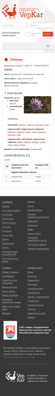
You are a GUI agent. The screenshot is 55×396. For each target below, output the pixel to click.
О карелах (7, 231)
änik (47, 124)
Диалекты (32, 276)
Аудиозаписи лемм (36, 313)
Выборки (6, 313)
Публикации (8, 218)
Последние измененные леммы (11, 301)
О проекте (7, 202)
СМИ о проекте (9, 223)
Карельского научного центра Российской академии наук (35, 331)
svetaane (41, 132)
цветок (17, 97)
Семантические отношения (9, 281)
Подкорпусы (33, 280)
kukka (27, 132)
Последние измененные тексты (37, 239)
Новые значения (10, 295)
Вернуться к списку (13, 65)
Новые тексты (34, 233)
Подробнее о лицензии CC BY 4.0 (19, 357)
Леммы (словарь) (10, 272)
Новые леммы (8, 291)
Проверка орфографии (38, 248)
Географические (35, 288)
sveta (34, 132)
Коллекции (33, 225)
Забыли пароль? (9, 35)
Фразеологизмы (9, 287)
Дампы (5, 239)
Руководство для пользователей (9, 253)
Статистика (7, 235)
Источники (7, 214)
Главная (6, 206)
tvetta (15, 145)
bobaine (11, 132)
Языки (30, 272)
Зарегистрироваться (11, 32)
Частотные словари (37, 244)
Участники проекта (11, 210)
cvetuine (20, 132)
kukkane (27, 142)
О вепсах (6, 227)
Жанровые (33, 284)
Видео (30, 229)
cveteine (22, 124)
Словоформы (8, 276)
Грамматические (35, 305)
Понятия (32, 309)
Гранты (5, 247)
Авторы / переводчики (38, 296)
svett (18, 135)
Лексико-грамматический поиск (39, 215)
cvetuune (39, 124)
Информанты (34, 292)
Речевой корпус (35, 210)
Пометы (31, 317)
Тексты (31, 206)
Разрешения (8, 243)
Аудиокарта (33, 221)
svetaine (34, 82)
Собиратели (33, 301)
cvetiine (30, 124)
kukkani (35, 142)
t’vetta (22, 145)
